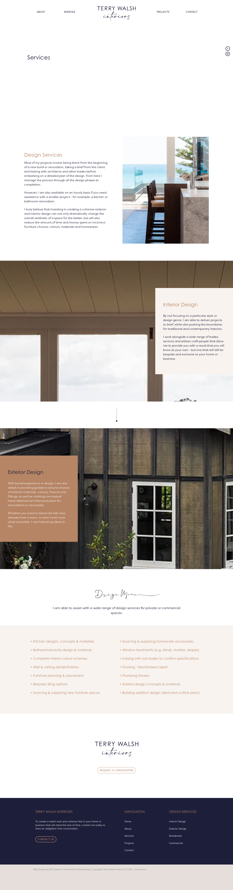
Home (128, 821)
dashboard (140, 869)
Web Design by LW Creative (47, 869)
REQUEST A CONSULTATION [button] (116, 770)
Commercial (176, 843)
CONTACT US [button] (46, 839)
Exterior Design (177, 828)
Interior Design (177, 821)
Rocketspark (84, 869)
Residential (175, 835)
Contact (129, 850)
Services (129, 835)
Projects (129, 843)
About (128, 828)
